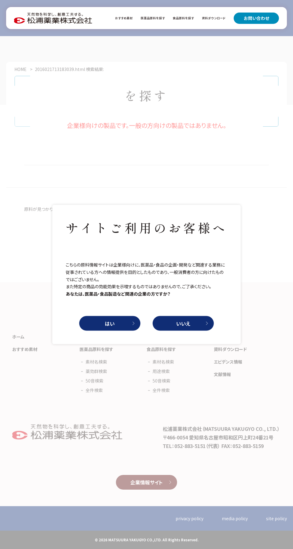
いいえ (183, 323)
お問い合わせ (256, 18)
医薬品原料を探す (153, 18)
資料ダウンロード (214, 18)
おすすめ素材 (124, 18)
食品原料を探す (183, 18)
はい (110, 323)
